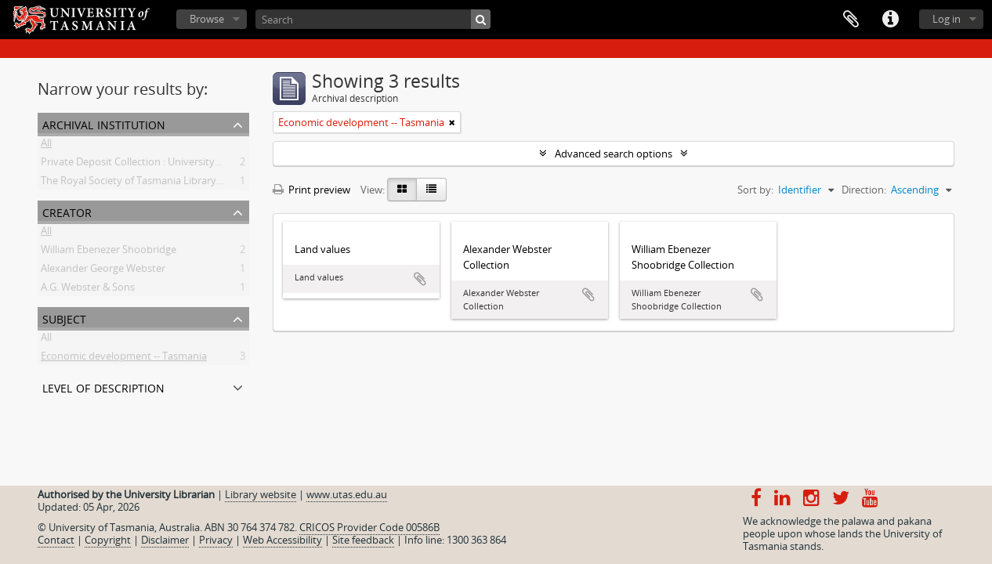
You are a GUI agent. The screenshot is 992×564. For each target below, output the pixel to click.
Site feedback (363, 540)
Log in (946, 19)
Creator (67, 211)
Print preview (311, 190)
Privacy (216, 540)
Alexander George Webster (103, 271)
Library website (260, 494)
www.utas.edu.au (346, 494)
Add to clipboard (420, 279)
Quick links (890, 19)
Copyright (108, 540)
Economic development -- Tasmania (124, 359)
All (46, 146)
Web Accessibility (282, 540)
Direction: (864, 190)
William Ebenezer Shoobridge (108, 252)
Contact (56, 540)
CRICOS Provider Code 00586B (369, 527)
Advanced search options (613, 153)
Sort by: (755, 190)
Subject (64, 317)
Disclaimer (165, 540)
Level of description (103, 386)
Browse (207, 19)
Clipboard (851, 19)
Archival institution (103, 123)
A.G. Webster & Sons (88, 290)
